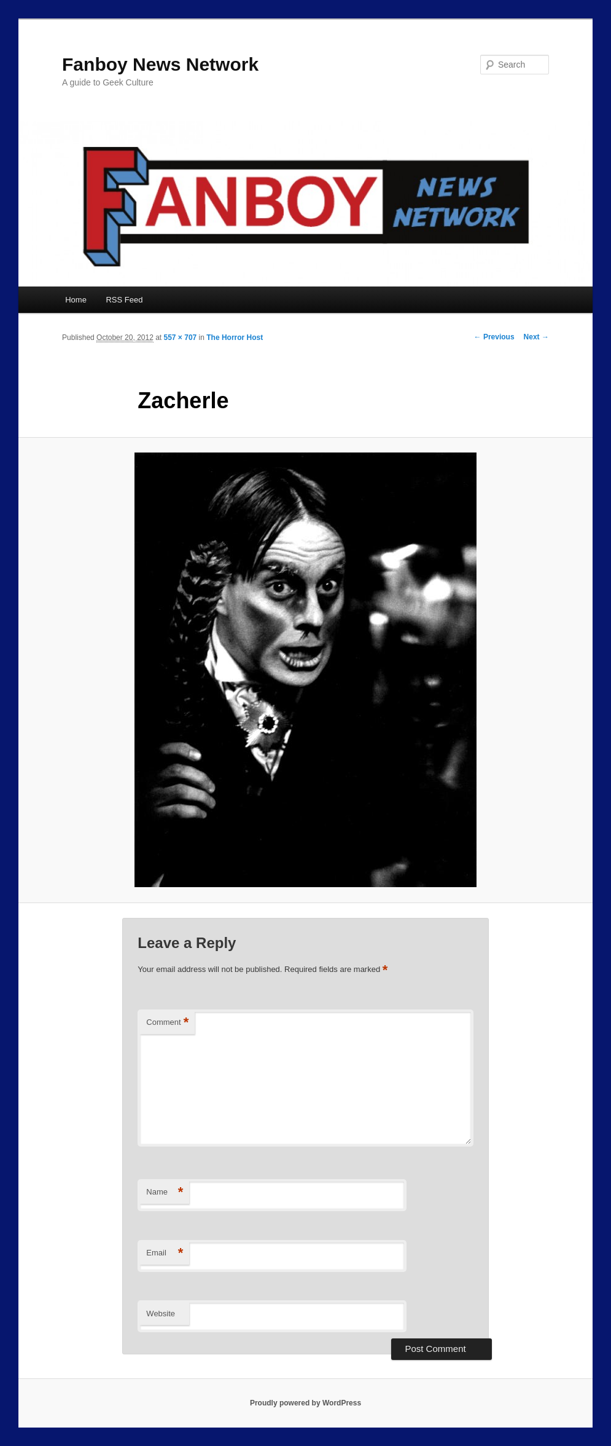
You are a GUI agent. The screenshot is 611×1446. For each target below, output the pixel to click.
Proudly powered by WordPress (305, 1403)
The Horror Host (234, 337)
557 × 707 (180, 337)
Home (76, 299)
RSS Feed (124, 299)
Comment (167, 1023)
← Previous (494, 337)
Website (160, 1313)
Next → (536, 337)
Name (164, 1192)
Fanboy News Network (160, 64)
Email (164, 1253)
